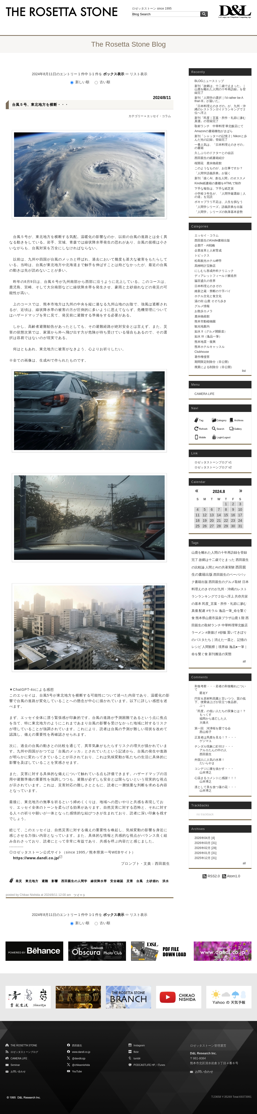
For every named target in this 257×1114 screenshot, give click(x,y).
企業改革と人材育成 (208, 250)
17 (240, 515)
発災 (19, 881)
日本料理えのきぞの (208, 286)
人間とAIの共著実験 (219, 567)
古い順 (102, 82)
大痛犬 (204, 722)
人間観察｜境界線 (215, 647)
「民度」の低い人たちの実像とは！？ (220, 711)
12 (205, 515)
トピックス (202, 255)
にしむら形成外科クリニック (214, 271)
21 (219, 521)
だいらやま (207, 763)
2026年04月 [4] (205, 838)
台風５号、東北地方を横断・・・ (40, 105)
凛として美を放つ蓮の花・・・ (216, 787)
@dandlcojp (78, 1058)
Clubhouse (202, 352)
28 (219, 526)
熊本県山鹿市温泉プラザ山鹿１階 (220, 618)
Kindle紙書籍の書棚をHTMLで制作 (218, 183)
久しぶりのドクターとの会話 (214, 153)
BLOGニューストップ (209, 81)
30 (233, 526)
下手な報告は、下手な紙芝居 (214, 188)
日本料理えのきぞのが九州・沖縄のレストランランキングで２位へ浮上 (220, 589)
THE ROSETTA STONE (24, 1045)
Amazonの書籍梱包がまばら (214, 131)
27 (212, 526)
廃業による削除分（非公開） (214, 367)
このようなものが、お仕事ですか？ (219, 168)
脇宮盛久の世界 (205, 281)
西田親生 (206, 754)
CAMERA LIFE (204, 394)
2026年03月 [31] (205, 843)
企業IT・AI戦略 (205, 245)
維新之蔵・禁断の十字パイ (213, 291)
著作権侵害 (202, 357)
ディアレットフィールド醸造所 (216, 276)
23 (233, 521)
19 (205, 521)
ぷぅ (203, 705)
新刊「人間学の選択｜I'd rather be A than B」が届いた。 (219, 99)
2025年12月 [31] (205, 858)
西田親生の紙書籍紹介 (210, 158)
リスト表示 (138, 74)
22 (226, 521)
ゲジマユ (206, 741)
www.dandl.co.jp (81, 1052)
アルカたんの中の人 (213, 750)
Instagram (139, 1045)
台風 (139, 881)
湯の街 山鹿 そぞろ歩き (210, 301)
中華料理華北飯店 (235, 625)
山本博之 (206, 772)
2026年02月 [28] (205, 848)
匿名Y (204, 693)
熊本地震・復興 (205, 342)
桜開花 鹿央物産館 (208, 163)
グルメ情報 (202, 306)
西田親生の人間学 (74, 881)
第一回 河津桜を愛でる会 (213, 728)
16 (233, 515)
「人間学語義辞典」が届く (213, 173)
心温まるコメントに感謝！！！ (216, 778)
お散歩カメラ (204, 311)
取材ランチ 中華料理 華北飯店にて (219, 126)
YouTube (77, 1071)
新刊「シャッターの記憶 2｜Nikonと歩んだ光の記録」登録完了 (221, 137)
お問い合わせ (18, 1071)
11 (198, 515)
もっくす (206, 714)
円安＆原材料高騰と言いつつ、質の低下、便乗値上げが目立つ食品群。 (220, 700)
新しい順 (80, 82)
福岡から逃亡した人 (213, 718)
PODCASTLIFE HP (144, 1065)
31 (240, 526)
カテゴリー (136, 116)
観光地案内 (202, 326)
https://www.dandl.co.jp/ (36, 858)
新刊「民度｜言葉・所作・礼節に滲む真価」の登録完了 (220, 119)
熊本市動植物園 (205, 321)
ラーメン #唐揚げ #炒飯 (208, 632)
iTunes (161, 1065)
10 (240, 509)
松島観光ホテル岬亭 (208, 261)
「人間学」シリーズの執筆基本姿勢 (219, 212)
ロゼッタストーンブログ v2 (213, 467)
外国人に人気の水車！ (210, 759)
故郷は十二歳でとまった (217, 560)
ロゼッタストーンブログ (24, 1052)
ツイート (80, 895)
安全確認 (116, 881)
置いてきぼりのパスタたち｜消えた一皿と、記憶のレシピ (219, 640)
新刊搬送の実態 (220, 654)
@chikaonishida (81, 1065)
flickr (136, 1052)
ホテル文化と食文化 (208, 296)
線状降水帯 (99, 881)
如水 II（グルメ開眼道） (211, 331)
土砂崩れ (152, 881)
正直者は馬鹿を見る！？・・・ (216, 737)
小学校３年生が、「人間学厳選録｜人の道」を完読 (220, 195)
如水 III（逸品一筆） (208, 336)
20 (212, 521)
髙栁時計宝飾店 (205, 266)
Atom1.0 (231, 876)
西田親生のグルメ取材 (225, 582)
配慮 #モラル (208, 611)
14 (219, 515)
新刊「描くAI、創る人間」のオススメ (220, 178)
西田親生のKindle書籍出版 (212, 240)
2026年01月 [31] (205, 853)
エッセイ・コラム (159, 116)
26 (205, 526)
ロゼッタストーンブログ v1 (213, 462)
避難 (45, 881)
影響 (54, 881)
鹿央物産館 (202, 316)
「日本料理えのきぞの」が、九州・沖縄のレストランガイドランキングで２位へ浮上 (220, 109)
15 (226, 515)
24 (240, 521)
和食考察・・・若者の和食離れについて (220, 687)
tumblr (137, 1058)
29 (226, 526)
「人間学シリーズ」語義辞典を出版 (219, 207)
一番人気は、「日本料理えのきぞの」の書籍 (220, 146)
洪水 (165, 881)
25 (198, 526)
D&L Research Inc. (203, 1053)
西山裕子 (206, 732)
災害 (129, 881)
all (244, 661)
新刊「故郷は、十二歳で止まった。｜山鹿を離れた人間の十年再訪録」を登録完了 (220, 89)
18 (198, 521)
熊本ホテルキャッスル (210, 347)
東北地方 (31, 881)
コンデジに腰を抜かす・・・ (214, 768)
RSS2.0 (211, 876)
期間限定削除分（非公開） (213, 362)
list (244, 371)
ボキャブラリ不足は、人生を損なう (219, 202)
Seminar (15, 1065)
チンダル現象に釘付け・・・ (214, 746)
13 (212, 515)
